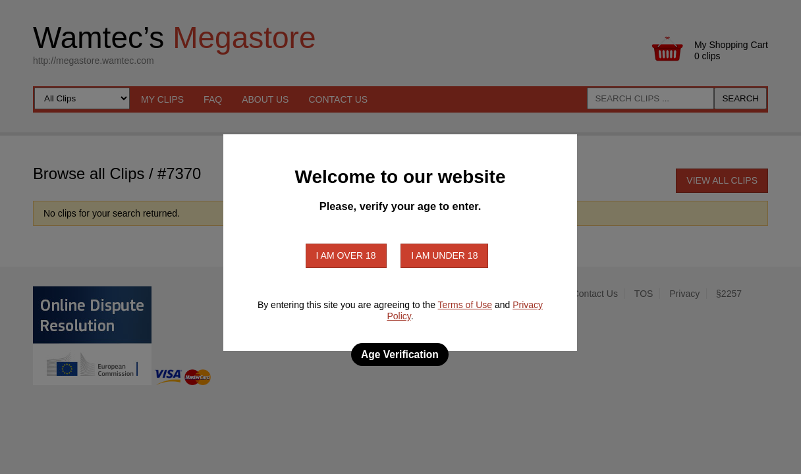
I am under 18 (444, 255)
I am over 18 (346, 255)
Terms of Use (465, 305)
